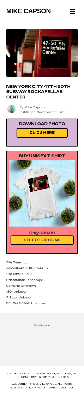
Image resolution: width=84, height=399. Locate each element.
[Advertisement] (42, 342)
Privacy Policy (35, 387)
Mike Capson (28, 11)
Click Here (42, 133)
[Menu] (72, 11)
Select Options (42, 240)
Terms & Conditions (60, 387)
